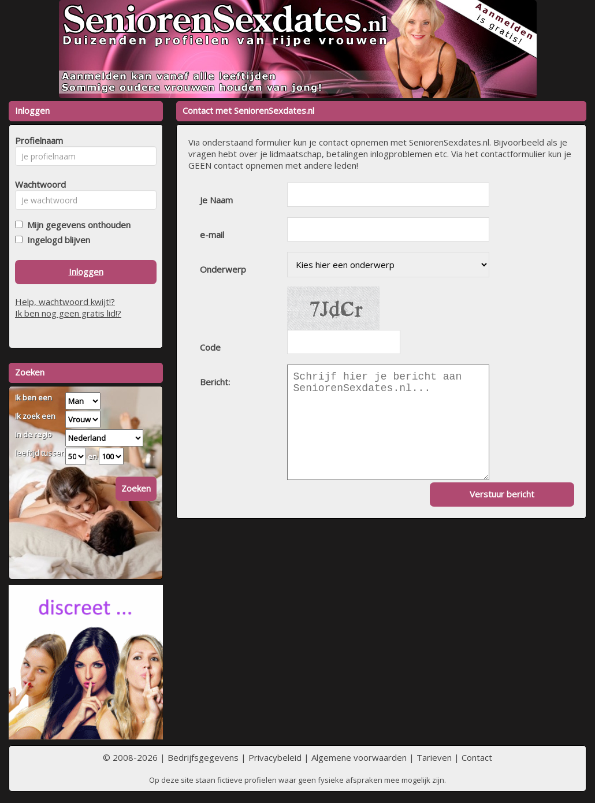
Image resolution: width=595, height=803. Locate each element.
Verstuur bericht (502, 494)
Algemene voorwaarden (359, 757)
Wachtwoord (37, 184)
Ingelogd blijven (56, 240)
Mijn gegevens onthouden (77, 225)
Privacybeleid (275, 757)
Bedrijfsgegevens (203, 757)
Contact (477, 757)
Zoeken (136, 488)
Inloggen (86, 271)
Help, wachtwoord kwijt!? (65, 301)
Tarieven (434, 757)
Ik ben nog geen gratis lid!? (68, 313)
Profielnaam (37, 140)
